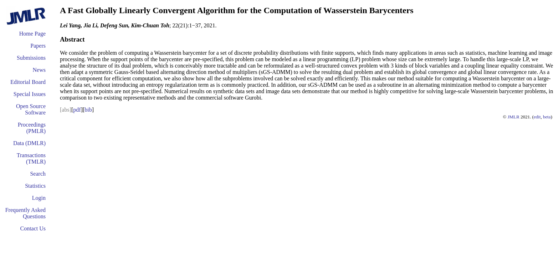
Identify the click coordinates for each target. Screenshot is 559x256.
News (39, 70)
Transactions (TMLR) (31, 158)
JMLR (513, 116)
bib (88, 110)
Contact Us (33, 228)
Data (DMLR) (29, 143)
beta (547, 116)
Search (38, 174)
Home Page (32, 34)
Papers (38, 46)
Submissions (31, 58)
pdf (77, 110)
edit (537, 116)
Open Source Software (31, 109)
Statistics (35, 186)
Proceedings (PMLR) (32, 128)
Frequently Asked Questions (25, 213)
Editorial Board (28, 82)
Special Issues (30, 94)
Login (39, 198)
